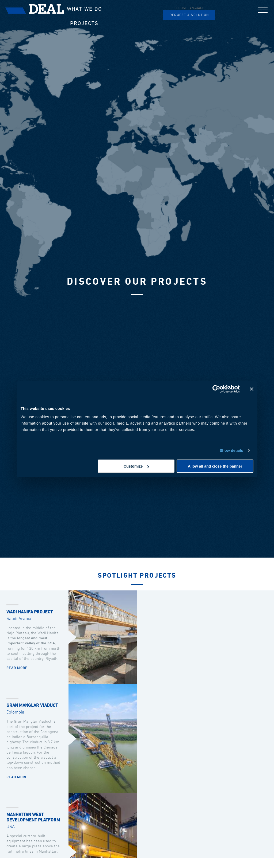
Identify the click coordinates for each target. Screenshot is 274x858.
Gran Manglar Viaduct (32, 705)
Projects (84, 23)
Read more (17, 668)
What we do (84, 9)
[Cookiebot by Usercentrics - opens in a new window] (216, 389)
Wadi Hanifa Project (29, 612)
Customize (136, 466)
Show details (231, 450)
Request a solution (189, 15)
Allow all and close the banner (215, 466)
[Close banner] (251, 389)
